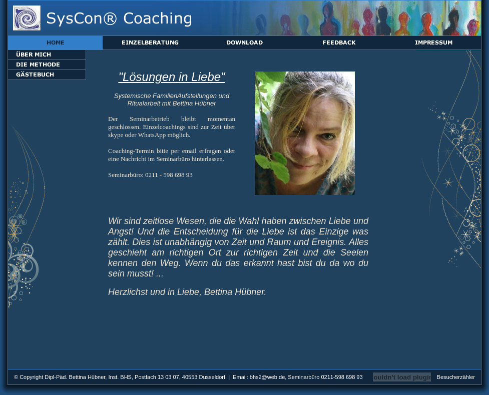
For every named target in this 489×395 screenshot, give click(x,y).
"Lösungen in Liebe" (171, 77)
